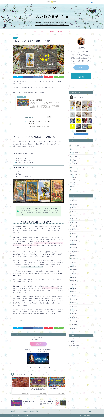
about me (74, 190)
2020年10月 (74, 302)
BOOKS (73, 167)
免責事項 (24, 415)
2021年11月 (74, 262)
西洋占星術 (74, 174)
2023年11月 (74, 207)
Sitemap (68, 31)
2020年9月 (74, 306)
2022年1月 (74, 255)
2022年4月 (74, 244)
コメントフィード (75, 343)
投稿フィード (74, 341)
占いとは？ (74, 171)
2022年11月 (74, 233)
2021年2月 (74, 288)
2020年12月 (74, 295)
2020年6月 (74, 317)
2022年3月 (74, 248)
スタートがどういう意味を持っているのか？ (39, 127)
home (35, 31)
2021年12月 (74, 259)
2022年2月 (74, 251)
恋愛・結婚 (74, 156)
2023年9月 (74, 215)
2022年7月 (74, 237)
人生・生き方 (74, 153)
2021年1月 (74, 292)
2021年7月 (74, 270)
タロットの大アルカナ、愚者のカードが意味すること (39, 122)
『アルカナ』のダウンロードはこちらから (38, 367)
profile (81, 67)
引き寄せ (73, 160)
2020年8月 (74, 310)
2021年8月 (74, 266)
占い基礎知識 (51, 31)
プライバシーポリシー (16, 415)
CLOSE (49, 116)
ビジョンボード (75, 163)
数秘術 (73, 186)
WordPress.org (75, 345)
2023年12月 (74, 204)
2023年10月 (74, 211)
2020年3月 (74, 328)
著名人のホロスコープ (78, 179)
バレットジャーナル (76, 149)
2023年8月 (74, 218)
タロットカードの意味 (18, 320)
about (42, 31)
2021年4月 (74, 281)
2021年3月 (74, 284)
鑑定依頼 (60, 31)
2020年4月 (74, 324)
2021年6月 (74, 273)
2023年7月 (74, 222)
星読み (74, 177)
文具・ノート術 (75, 145)
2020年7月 (74, 313)
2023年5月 (74, 226)
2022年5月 (74, 240)
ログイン (73, 339)
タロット (15, 37)
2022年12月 (74, 229)
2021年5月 (74, 277)
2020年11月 (74, 299)
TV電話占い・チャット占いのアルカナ (35, 349)
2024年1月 (74, 200)
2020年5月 (74, 321)
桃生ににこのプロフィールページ (38, 351)
